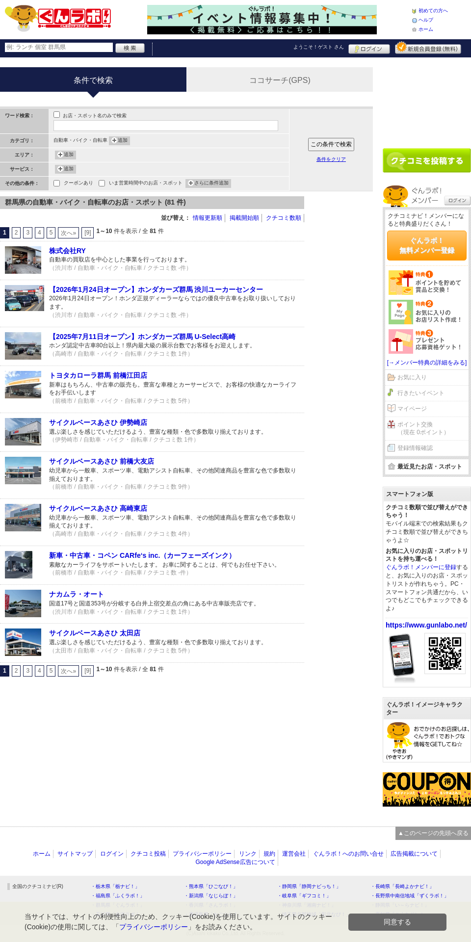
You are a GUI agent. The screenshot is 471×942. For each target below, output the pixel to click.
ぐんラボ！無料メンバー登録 (426, 245)
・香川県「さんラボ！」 (211, 905)
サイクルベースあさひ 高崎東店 (98, 508)
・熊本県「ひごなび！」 (211, 886)
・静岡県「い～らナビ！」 (399, 905)
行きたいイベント (421, 393)
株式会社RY (67, 251)
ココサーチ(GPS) (279, 80)
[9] (87, 232)
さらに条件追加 (211, 183)
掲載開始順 (244, 217)
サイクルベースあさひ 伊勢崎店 (98, 422)
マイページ (412, 408)
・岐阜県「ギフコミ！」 (304, 895)
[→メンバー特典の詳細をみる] (427, 362)
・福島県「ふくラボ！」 (118, 895)
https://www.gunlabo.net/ (426, 625)
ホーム (426, 29)
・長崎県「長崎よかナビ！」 (402, 886)
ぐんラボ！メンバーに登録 (421, 567)
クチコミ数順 (283, 217)
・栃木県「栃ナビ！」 (115, 886)
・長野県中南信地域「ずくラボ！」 (409, 895)
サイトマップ (75, 853)
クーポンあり (78, 183)
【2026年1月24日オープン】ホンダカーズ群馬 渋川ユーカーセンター (156, 289)
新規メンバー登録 (428, 47)
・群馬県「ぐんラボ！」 (118, 905)
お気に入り (412, 377)
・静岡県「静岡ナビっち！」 (309, 886)
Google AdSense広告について (235, 862)
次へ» (68, 233)
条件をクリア (331, 159)
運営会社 (294, 853)
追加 (123, 140)
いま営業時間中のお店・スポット (146, 183)
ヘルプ (426, 20)
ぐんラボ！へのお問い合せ (348, 853)
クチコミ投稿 (148, 853)
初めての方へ (433, 10)
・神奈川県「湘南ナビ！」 (306, 905)
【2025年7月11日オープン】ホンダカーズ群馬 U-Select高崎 (142, 336)
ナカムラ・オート (76, 594)
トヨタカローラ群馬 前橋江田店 (98, 375)
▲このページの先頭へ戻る (433, 833)
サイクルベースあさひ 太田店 (94, 633)
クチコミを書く (427, 160)
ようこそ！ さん (318, 47)
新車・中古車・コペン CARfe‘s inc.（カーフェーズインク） (142, 555)
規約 (269, 853)
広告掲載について (414, 853)
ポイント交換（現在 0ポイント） (423, 428)
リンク (248, 853)
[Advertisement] (343, 343)
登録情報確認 (415, 448)
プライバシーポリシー (202, 853)
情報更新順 (207, 217)
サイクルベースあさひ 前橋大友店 (101, 461)
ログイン (369, 47)
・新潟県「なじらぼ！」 (211, 895)
